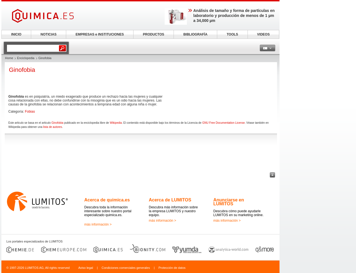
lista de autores (52, 126)
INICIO (16, 34)
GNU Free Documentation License (223, 122)
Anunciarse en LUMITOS (228, 202)
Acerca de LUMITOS (170, 200)
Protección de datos (172, 267)
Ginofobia (57, 122)
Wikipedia (116, 122)
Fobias (30, 111)
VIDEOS (263, 34)
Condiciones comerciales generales (126, 267)
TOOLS (232, 34)
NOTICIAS (48, 34)
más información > (98, 224)
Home (9, 58)
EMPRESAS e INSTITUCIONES (100, 34)
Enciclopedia (25, 58)
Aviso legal (85, 267)
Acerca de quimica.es (107, 200)
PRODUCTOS (153, 34)
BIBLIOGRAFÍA (195, 34)
